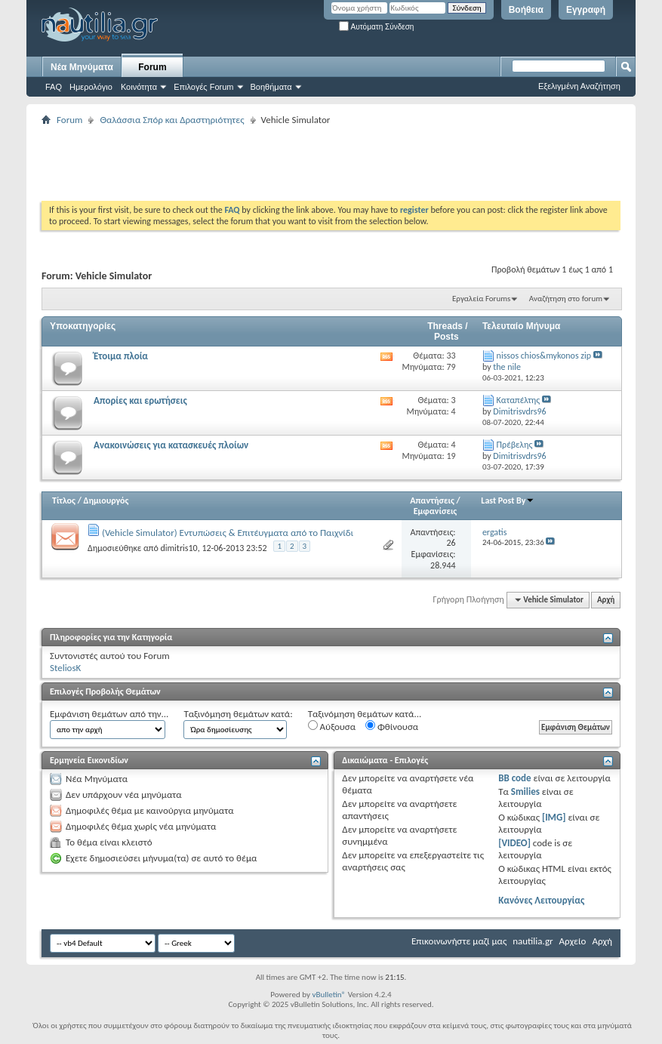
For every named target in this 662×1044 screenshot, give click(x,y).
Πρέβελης (515, 444)
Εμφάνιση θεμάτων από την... (109, 713)
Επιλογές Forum (203, 86)
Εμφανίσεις (435, 511)
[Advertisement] (316, 163)
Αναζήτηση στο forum (565, 298)
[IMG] (554, 817)
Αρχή (605, 600)
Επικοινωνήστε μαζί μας (459, 941)
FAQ (53, 86)
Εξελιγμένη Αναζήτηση (579, 86)
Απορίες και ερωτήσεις (140, 400)
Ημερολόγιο (90, 86)
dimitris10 (178, 548)
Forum (152, 67)
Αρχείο (573, 941)
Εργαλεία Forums (481, 298)
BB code (514, 778)
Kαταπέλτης (518, 400)
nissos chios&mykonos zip (544, 355)
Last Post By (507, 500)
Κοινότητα (139, 86)
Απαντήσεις (432, 500)
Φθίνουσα (391, 726)
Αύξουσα (332, 726)
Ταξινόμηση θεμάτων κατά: (237, 713)
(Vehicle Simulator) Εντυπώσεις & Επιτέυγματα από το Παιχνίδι (227, 532)
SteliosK (65, 667)
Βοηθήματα (271, 86)
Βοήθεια (526, 10)
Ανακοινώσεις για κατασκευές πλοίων (171, 445)
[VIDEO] (514, 842)
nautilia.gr (533, 941)
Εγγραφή (585, 10)
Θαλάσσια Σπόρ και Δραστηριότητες (172, 119)
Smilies (525, 791)
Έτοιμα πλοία (121, 356)
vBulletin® (329, 994)
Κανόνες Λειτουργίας (541, 900)
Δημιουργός (106, 500)
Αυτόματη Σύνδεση (376, 27)
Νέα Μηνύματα (82, 67)
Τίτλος (63, 500)
